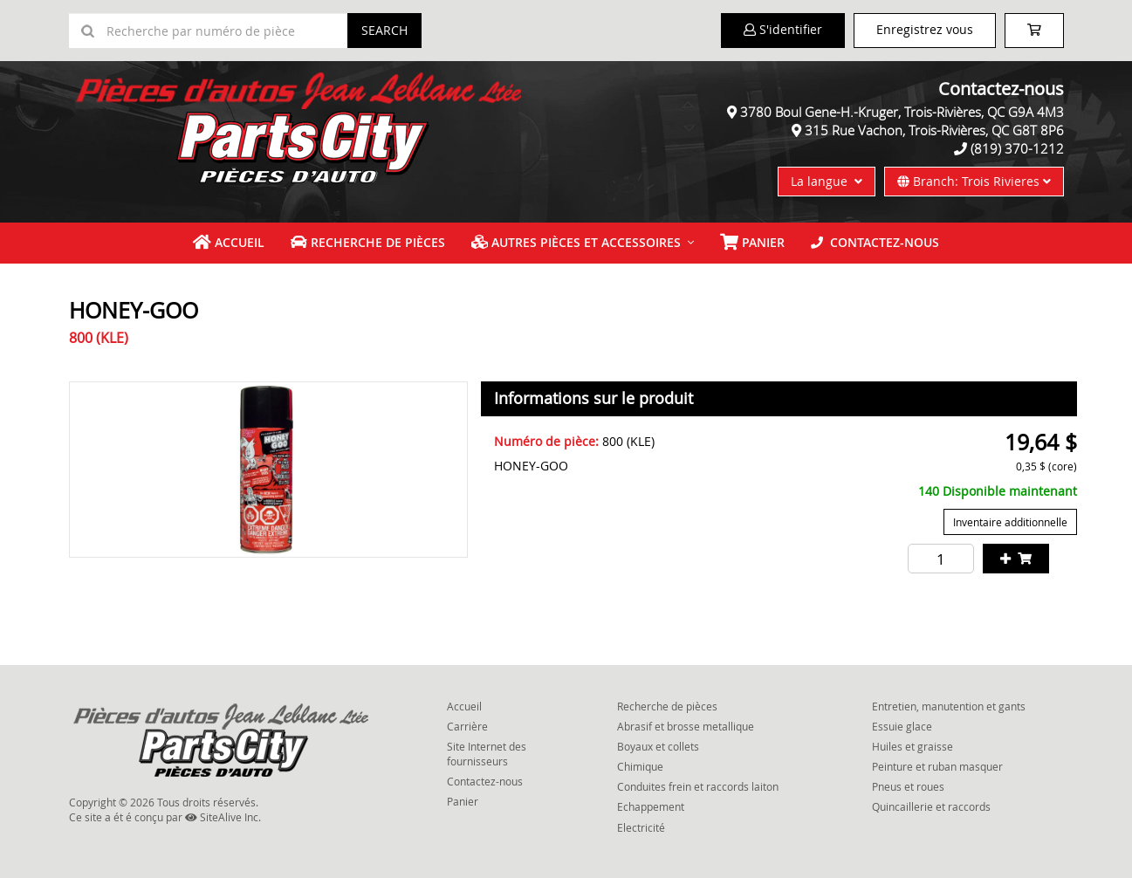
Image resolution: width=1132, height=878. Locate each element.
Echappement (650, 806)
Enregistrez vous (924, 29)
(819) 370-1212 (1017, 148)
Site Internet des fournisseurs (486, 753)
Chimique (640, 766)
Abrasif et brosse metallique (685, 726)
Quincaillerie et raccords (931, 806)
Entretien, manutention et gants (949, 706)
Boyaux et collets (658, 746)
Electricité (641, 827)
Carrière (467, 726)
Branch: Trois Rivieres (974, 181)
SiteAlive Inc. (223, 817)
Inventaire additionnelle (1010, 522)
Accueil (228, 242)
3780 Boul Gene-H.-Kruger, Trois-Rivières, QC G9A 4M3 (902, 111)
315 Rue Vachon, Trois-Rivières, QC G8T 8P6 (934, 130)
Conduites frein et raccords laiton (698, 786)
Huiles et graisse (912, 746)
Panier (462, 801)
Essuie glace (902, 726)
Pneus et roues (908, 786)
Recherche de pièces (368, 242)
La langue (826, 181)
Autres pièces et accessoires (576, 242)
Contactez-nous (875, 242)
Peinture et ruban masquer (937, 766)
